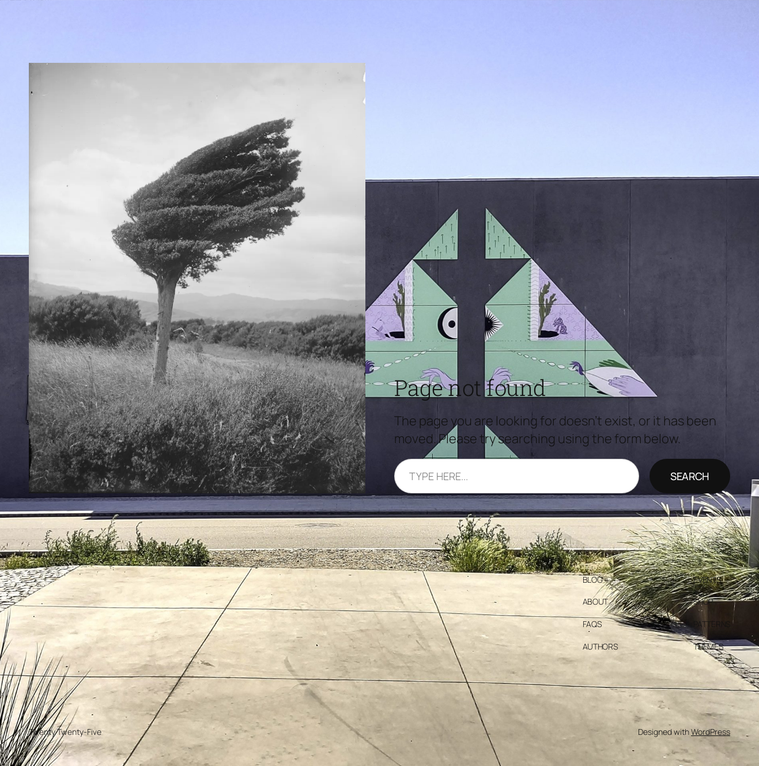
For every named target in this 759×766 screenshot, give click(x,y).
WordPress (710, 731)
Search (689, 476)
